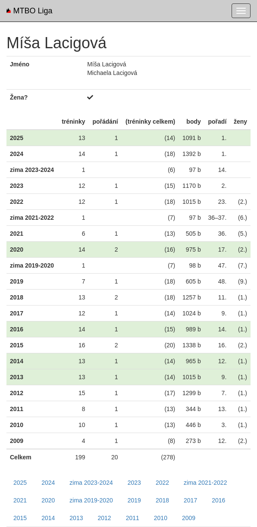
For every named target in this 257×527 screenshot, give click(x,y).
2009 (188, 518)
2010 (160, 518)
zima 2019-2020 (91, 500)
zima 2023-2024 (91, 482)
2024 (48, 482)
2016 (218, 500)
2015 (20, 518)
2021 (20, 500)
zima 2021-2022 (205, 482)
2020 (48, 500)
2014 (48, 518)
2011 (132, 518)
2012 (104, 518)
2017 (190, 500)
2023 (134, 482)
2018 (162, 500)
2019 (134, 500)
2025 (20, 482)
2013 (76, 518)
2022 (162, 482)
